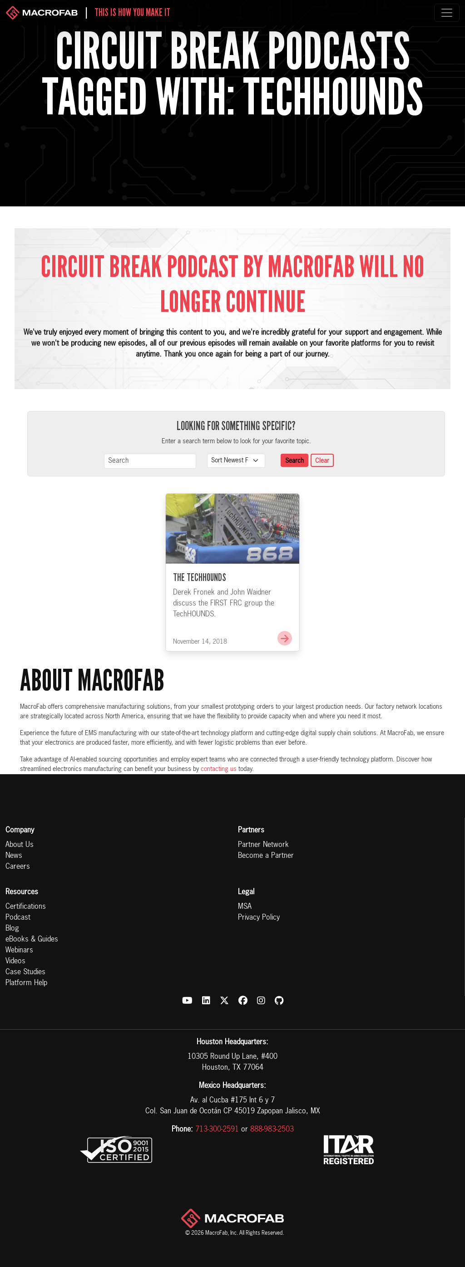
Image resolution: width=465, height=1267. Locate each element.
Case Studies (25, 972)
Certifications (25, 907)
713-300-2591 (217, 1129)
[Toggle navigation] (447, 13)
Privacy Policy (259, 917)
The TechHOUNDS (199, 593)
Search (294, 461)
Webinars (19, 950)
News (13, 856)
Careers (17, 867)
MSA (245, 907)
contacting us (219, 769)
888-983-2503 (272, 1129)
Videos (15, 961)
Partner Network (263, 845)
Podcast (17, 917)
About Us (19, 845)
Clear (322, 461)
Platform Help (26, 983)
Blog (12, 928)
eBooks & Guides (31, 939)
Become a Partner (266, 856)
